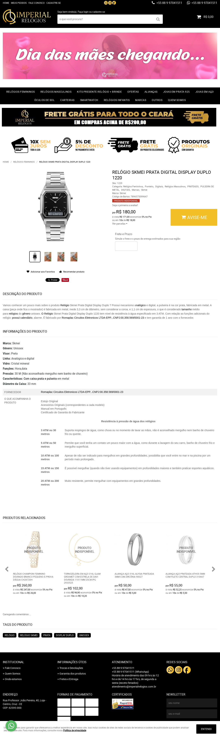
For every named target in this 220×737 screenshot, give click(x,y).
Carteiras (67, 100)
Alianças (151, 91)
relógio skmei (29, 635)
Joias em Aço (204, 91)
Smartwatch (89, 100)
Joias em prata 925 (176, 91)
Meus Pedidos (19, 2)
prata (46, 635)
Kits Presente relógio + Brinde (99, 91)
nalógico (141, 305)
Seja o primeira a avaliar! (125, 205)
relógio (10, 635)
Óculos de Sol (44, 100)
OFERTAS (133, 91)
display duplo (65, 635)
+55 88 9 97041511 (169, 3)
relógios (13, 313)
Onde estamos (13, 679)
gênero (26, 313)
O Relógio (47, 313)
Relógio (64, 305)
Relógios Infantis (117, 100)
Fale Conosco (37, 2)
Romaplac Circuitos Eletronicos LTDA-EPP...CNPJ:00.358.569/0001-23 (103, 317)
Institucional (13, 662)
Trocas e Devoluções (71, 668)
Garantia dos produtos (72, 673)
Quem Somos (177, 100)
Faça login (83, 11)
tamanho (187, 309)
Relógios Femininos (20, 91)
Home (6, 2)
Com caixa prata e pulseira (41, 378)
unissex (84, 635)
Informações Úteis (72, 662)
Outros (157, 100)
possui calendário (22, 317)
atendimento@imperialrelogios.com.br (134, 686)
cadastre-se (98, 11)
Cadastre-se (53, 2)
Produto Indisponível (34, 550)
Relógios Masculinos (56, 91)
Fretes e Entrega (68, 679)
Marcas (140, 100)
